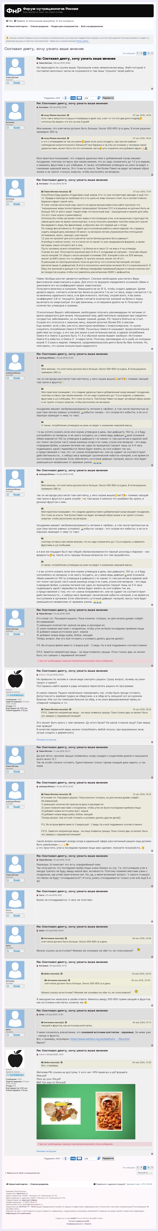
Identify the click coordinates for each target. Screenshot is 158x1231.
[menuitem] (9, 21)
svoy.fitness (50, 115)
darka (47, 973)
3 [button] (148, 53)
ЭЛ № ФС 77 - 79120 (27, 1207)
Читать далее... (82, 41)
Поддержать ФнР (52, 98)
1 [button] (141, 53)
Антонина (49, 938)
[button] (137, 53)
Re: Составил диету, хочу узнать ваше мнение (76, 58)
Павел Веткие (51, 191)
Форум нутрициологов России (50, 9)
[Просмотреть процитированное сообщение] (68, 115)
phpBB (73, 1218)
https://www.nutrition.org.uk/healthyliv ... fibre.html (100, 1039)
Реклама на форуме (46, 739)
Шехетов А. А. (22, 1193)
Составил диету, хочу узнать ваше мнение (44, 49)
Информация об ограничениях (18, 1213)
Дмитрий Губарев (29, 1200)
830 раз (23, 708)
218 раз (24, 710)
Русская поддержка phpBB (79, 1221)
